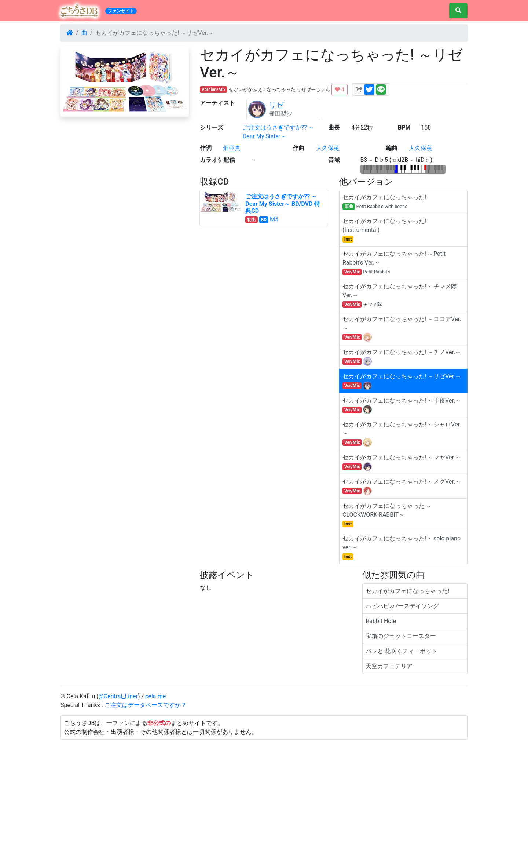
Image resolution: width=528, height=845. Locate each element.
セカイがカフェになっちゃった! (407, 590)
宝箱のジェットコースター (401, 636)
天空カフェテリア (389, 666)
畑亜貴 (232, 148)
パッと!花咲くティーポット (401, 651)
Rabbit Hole (381, 621)
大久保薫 (328, 148)
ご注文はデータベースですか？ (145, 705)
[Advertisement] (263, 791)
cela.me (155, 696)
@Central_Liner (118, 696)
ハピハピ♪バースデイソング (402, 605)
